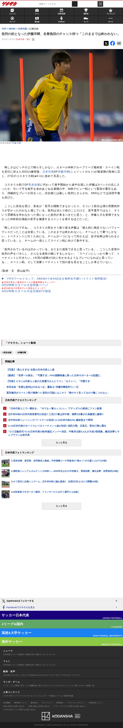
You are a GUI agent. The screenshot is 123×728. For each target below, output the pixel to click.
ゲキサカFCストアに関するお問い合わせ (19, 710)
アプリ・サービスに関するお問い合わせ (69, 706)
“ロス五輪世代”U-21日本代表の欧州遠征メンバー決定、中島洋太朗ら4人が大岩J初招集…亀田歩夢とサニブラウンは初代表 (63, 433)
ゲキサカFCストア (10, 696)
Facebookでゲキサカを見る (18, 608)
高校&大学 (29, 654)
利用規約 (59, 703)
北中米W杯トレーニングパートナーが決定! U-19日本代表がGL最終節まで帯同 (50, 420)
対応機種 (6, 703)
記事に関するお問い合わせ (38, 706)
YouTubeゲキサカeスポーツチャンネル (43, 675)
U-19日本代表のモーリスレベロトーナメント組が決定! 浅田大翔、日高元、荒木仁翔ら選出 (57, 425)
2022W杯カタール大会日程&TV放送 (26, 291)
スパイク (52, 654)
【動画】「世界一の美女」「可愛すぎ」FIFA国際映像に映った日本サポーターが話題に (53, 375)
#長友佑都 (7, 352)
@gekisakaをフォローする (18, 601)
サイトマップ (47, 703)
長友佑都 (34, 184)
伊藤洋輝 (16, 143)
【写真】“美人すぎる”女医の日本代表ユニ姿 (30, 369)
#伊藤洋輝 (21, 352)
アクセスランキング (28, 696)
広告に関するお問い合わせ (13, 706)
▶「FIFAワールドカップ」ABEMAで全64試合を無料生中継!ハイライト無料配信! (54, 278)
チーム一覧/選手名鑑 (65, 696)
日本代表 (48, 171)
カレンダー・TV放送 (46, 696)
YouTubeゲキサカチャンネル (14, 675)
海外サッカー (41, 654)
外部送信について (96, 703)
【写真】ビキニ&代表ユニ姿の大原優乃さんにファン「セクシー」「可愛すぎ (48, 381)
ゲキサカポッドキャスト (71, 675)
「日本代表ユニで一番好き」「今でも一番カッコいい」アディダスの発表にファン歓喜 (55, 408)
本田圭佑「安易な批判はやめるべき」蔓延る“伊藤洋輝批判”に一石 (42, 387)
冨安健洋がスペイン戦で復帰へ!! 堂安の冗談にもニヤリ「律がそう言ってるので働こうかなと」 (58, 392)
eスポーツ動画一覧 (86, 685)
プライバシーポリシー (76, 703)
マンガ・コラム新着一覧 (13, 685)
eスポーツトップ (49, 685)
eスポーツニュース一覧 (67, 685)
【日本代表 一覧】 (23, 39)
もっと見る (61, 442)
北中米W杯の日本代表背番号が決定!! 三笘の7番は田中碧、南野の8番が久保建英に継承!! (55, 414)
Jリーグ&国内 (17, 654)
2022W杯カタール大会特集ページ (25, 285)
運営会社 (34, 703)
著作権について (20, 703)
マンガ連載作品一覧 (33, 685)
